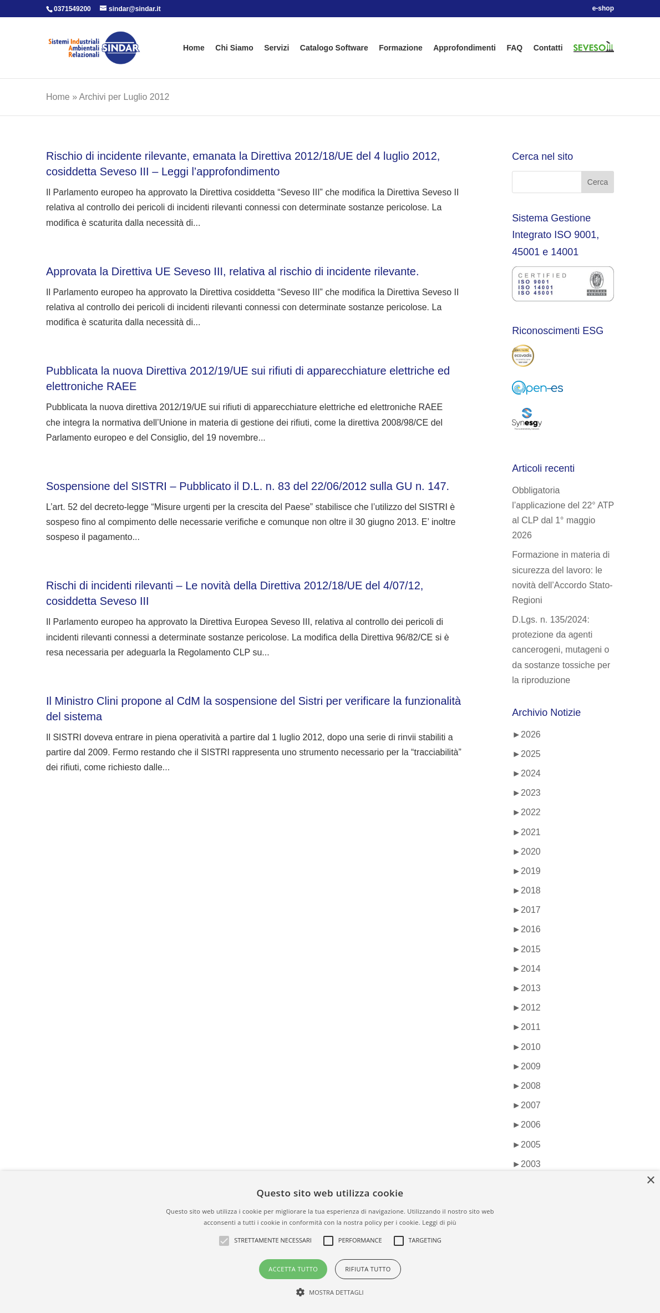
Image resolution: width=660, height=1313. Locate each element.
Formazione (401, 48)
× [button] (650, 1180)
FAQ (514, 48)
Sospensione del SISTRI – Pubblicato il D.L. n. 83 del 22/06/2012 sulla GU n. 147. (247, 486)
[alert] (330, 1242)
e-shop (603, 8)
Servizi (276, 48)
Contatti (548, 48)
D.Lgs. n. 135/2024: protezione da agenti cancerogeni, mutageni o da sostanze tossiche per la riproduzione (561, 650)
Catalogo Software (334, 48)
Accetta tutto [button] (293, 1269)
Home (194, 48)
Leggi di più (439, 1222)
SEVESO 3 (589, 58)
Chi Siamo (234, 48)
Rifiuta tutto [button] (367, 1269)
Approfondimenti (464, 48)
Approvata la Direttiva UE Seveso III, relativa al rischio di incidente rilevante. (232, 271)
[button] (330, 1292)
